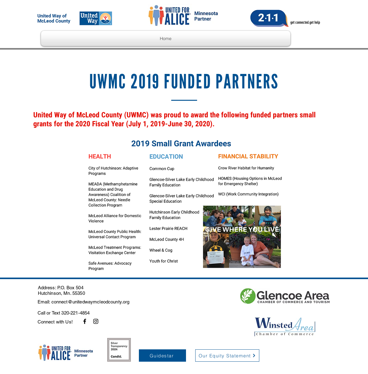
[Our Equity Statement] (227, 355)
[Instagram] (95, 321)
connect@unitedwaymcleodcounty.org (90, 301)
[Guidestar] (162, 355)
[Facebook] (84, 321)
